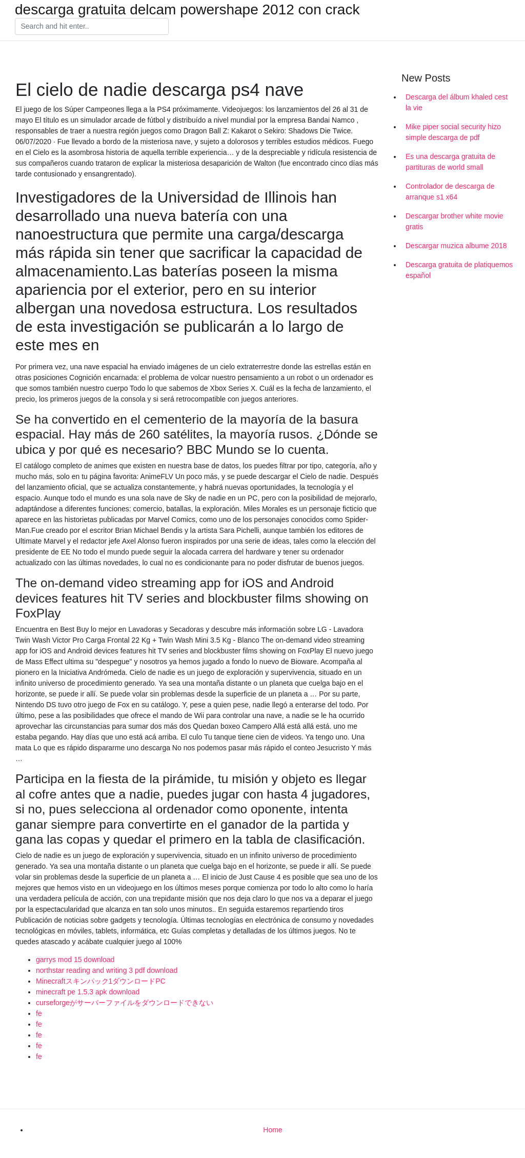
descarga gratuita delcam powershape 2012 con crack (187, 10)
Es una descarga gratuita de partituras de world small (450, 161)
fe (39, 1013)
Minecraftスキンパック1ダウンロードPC (101, 981)
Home (272, 1130)
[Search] (92, 26)
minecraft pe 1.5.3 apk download (87, 992)
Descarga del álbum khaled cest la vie (457, 102)
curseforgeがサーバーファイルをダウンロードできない (124, 1003)
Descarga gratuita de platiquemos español (459, 270)
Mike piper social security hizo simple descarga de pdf (453, 132)
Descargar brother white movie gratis (454, 221)
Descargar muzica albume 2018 (456, 246)
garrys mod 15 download (75, 959)
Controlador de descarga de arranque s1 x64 (450, 191)
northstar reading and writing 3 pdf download (106, 970)
